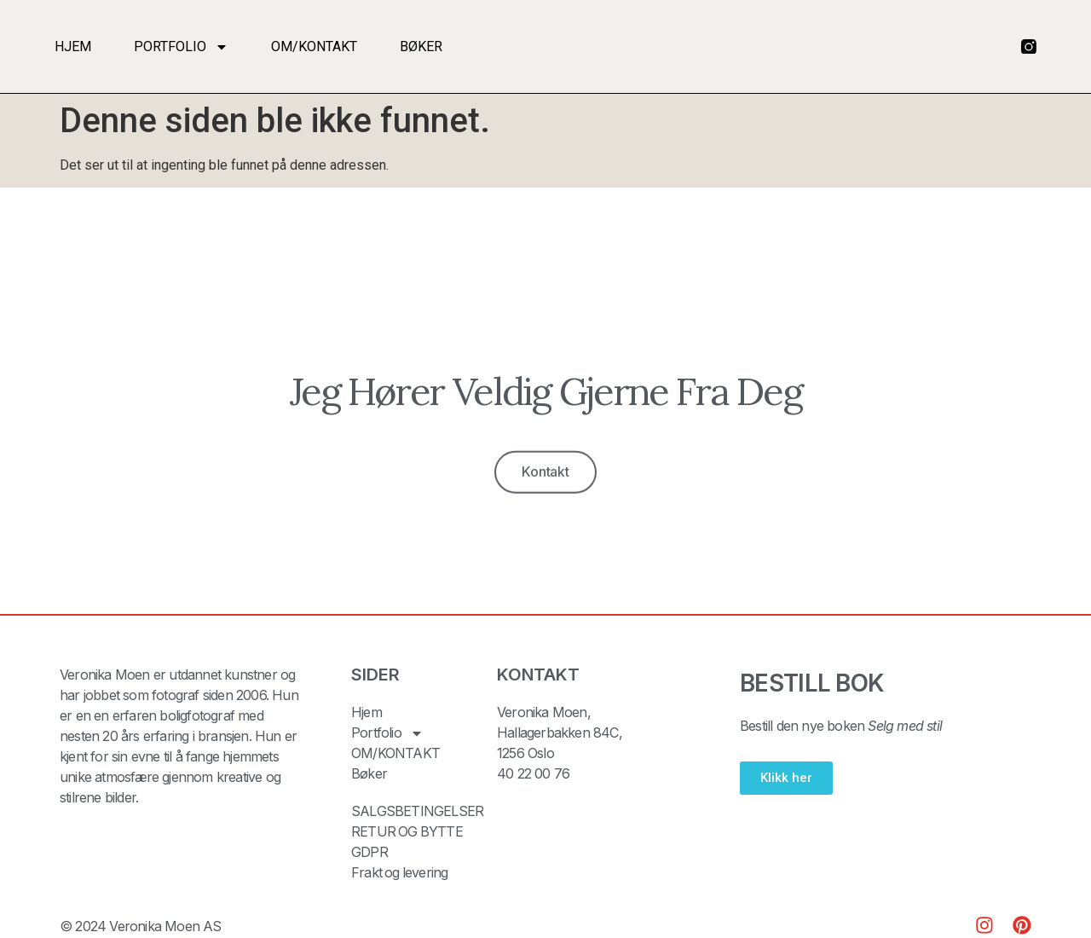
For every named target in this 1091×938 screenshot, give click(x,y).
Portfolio (181, 46)
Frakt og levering (400, 873)
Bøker (421, 46)
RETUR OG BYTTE (408, 832)
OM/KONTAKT (314, 46)
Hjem (73, 46)
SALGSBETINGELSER (417, 811)
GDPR (369, 852)
